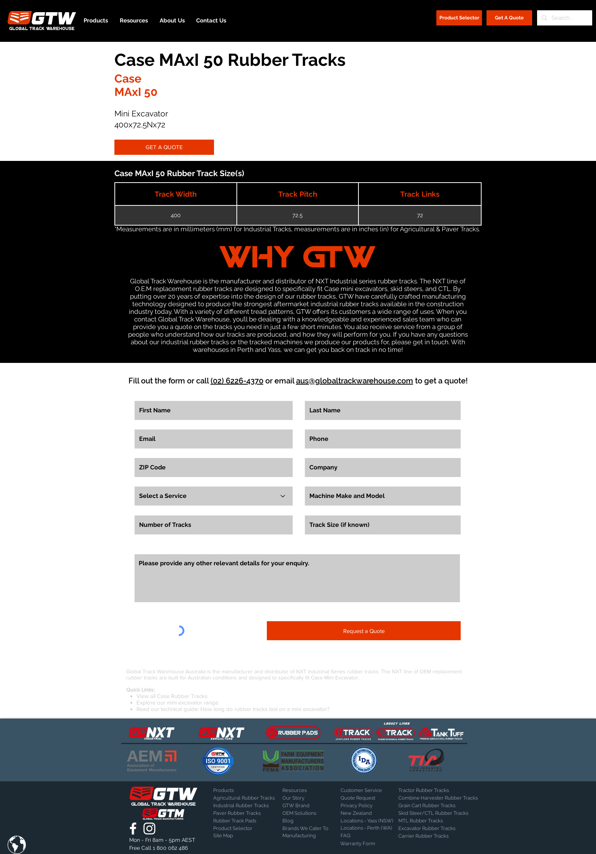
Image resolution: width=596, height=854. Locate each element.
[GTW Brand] (301, 805)
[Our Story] (302, 798)
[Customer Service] (367, 790)
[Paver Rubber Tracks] (239, 813)
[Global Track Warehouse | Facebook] (133, 829)
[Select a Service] (214, 496)
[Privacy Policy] (360, 805)
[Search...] (564, 17)
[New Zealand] (367, 813)
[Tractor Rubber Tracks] (425, 790)
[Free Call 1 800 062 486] (163, 848)
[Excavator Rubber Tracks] (435, 828)
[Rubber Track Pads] (239, 821)
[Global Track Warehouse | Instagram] (149, 829)
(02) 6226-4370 (237, 380)
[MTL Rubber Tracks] (441, 821)
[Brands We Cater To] (306, 828)
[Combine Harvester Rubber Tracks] (438, 798)
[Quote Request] (367, 798)
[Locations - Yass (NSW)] (367, 821)
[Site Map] (232, 836)
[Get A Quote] (509, 17)
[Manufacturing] (306, 836)
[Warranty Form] (359, 844)
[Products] (239, 790)
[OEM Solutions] (302, 813)
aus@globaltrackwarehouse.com (354, 380)
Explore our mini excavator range (177, 702)
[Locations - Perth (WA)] (366, 828)
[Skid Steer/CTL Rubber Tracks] (441, 813)
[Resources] (309, 790)
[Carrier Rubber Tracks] (432, 836)
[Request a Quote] (364, 630)
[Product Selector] (459, 17)
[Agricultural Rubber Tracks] (244, 798)
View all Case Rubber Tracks (172, 696)
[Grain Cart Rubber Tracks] (428, 805)
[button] (17, 845)
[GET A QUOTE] (164, 147)
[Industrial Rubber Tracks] (241, 805)
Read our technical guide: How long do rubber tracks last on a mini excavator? (233, 709)
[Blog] (301, 821)
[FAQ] (367, 836)
